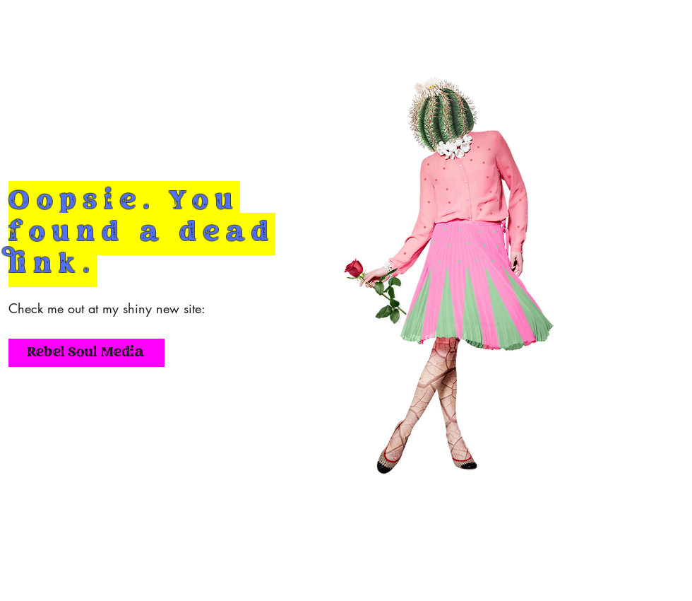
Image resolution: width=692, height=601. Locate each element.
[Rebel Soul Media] (86, 353)
